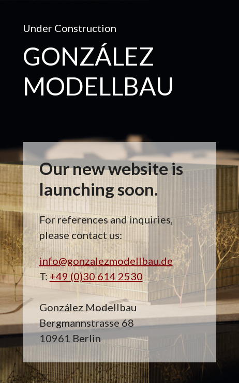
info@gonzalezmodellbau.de (106, 260)
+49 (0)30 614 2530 (96, 276)
